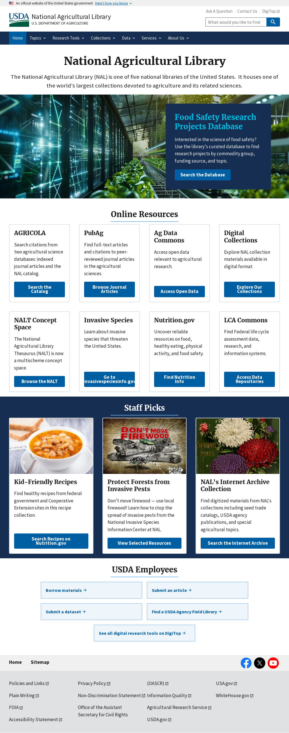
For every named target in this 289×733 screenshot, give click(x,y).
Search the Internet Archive (238, 543)
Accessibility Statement (33, 719)
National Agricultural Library (71, 16)
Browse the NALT (39, 381)
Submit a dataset (66, 611)
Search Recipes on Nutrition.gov (51, 541)
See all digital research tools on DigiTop (142, 633)
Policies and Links (27, 683)
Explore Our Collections (249, 289)
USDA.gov (157, 719)
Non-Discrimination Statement (109, 695)
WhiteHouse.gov (232, 695)
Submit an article (172, 590)
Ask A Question (219, 11)
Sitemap (40, 662)
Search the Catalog (39, 289)
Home (15, 662)
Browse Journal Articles (109, 289)
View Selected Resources (144, 543)
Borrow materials (66, 590)
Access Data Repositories (250, 379)
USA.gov (224, 683)
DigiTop (269, 11)
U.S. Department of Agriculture (60, 23)
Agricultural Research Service (177, 707)
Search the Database (202, 175)
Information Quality (167, 695)
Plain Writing (22, 695)
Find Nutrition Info (179, 379)
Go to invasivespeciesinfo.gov (109, 379)
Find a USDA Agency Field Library (187, 611)
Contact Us (247, 11)
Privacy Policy (92, 683)
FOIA (14, 707)
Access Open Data (179, 291)
